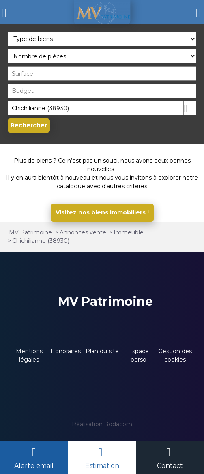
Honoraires (65, 351)
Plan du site (102, 351)
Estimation (102, 466)
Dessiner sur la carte (190, 108)
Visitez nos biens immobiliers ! (102, 212)
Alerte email (34, 466)
